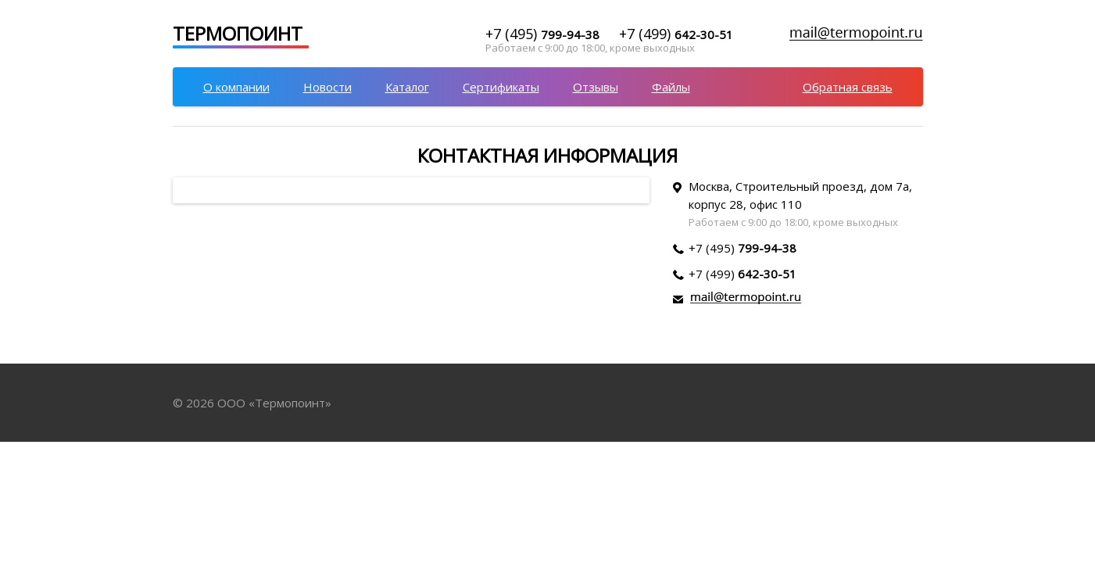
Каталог (407, 87)
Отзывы (595, 87)
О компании (236, 87)
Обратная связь (848, 87)
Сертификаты (501, 87)
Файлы (671, 87)
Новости (327, 87)
